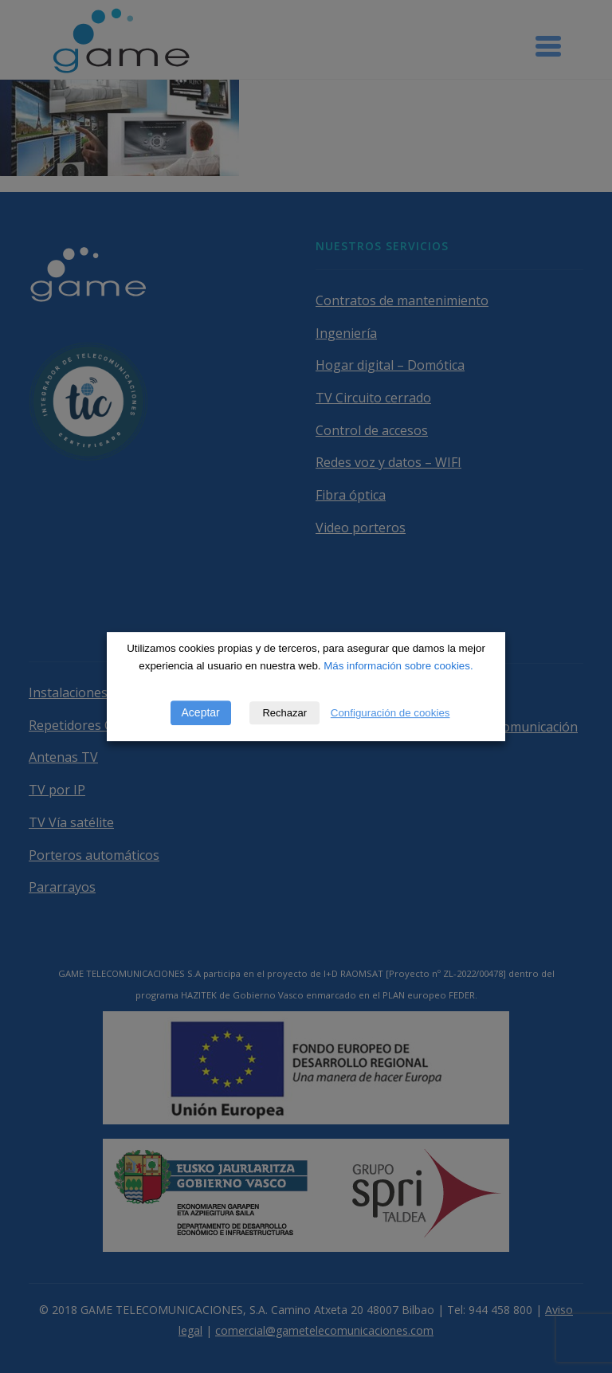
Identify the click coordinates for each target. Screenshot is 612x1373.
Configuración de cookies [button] (390, 713)
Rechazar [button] (284, 713)
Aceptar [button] (201, 712)
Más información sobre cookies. (398, 666)
